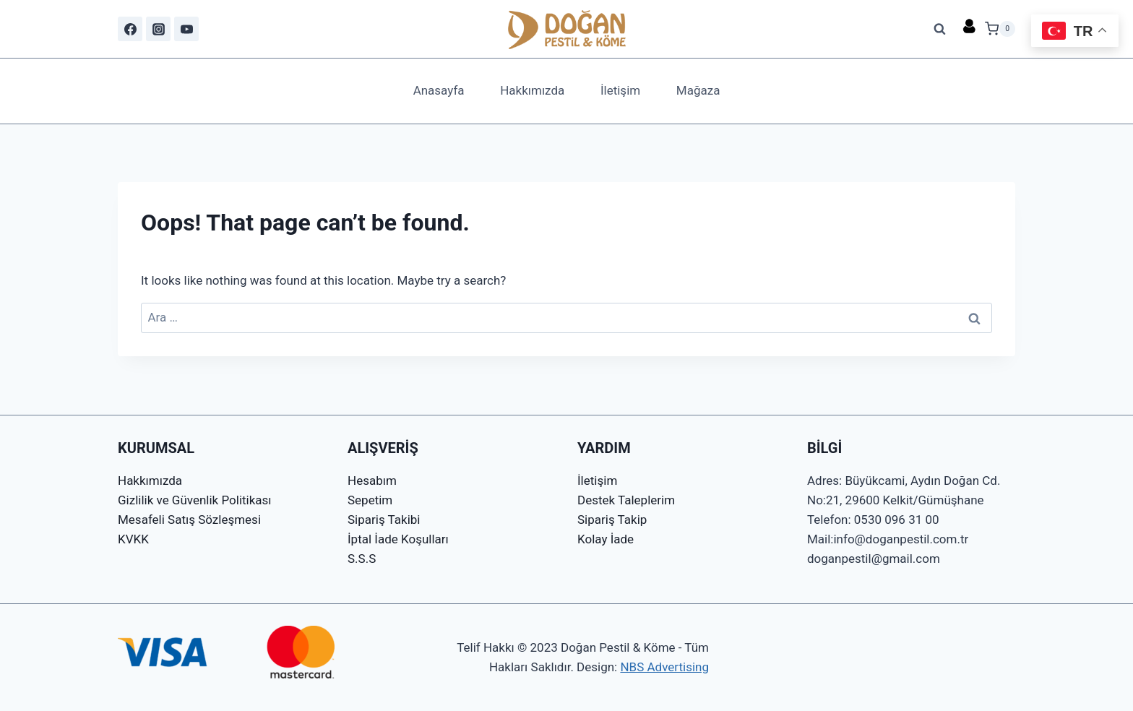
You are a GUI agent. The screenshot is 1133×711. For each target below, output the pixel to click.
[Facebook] (130, 29)
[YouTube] (186, 29)
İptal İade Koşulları (398, 539)
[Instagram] (158, 29)
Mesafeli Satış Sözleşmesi (189, 519)
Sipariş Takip (612, 519)
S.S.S (362, 558)
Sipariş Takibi (384, 519)
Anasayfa (439, 90)
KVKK (133, 539)
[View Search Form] (940, 29)
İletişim (620, 90)
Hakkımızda (532, 90)
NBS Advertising (664, 667)
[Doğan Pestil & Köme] (567, 28)
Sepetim (370, 500)
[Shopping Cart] (1000, 28)
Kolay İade (605, 539)
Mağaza (698, 90)
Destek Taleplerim (626, 500)
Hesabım (372, 480)
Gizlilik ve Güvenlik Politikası (195, 500)
